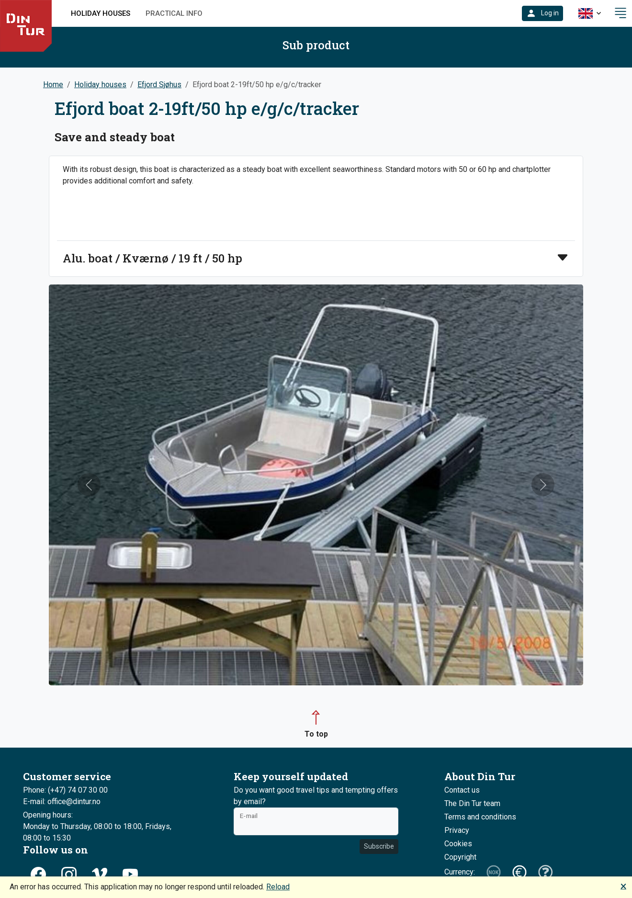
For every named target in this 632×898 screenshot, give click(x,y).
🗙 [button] (623, 885)
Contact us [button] (462, 790)
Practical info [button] (174, 13)
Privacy (456, 830)
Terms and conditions (480, 816)
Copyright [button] (460, 857)
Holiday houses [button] (100, 13)
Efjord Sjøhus (159, 84)
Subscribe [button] (379, 846)
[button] (542, 13)
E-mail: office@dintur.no (62, 801)
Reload (278, 886)
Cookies (458, 843)
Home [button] (53, 84)
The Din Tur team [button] (472, 803)
